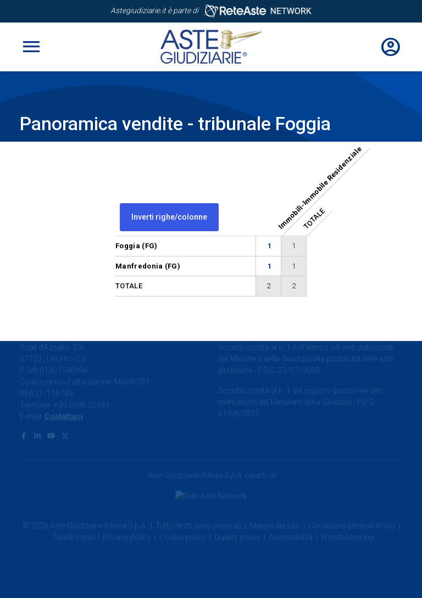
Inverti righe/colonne (169, 217)
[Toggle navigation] (31, 46)
